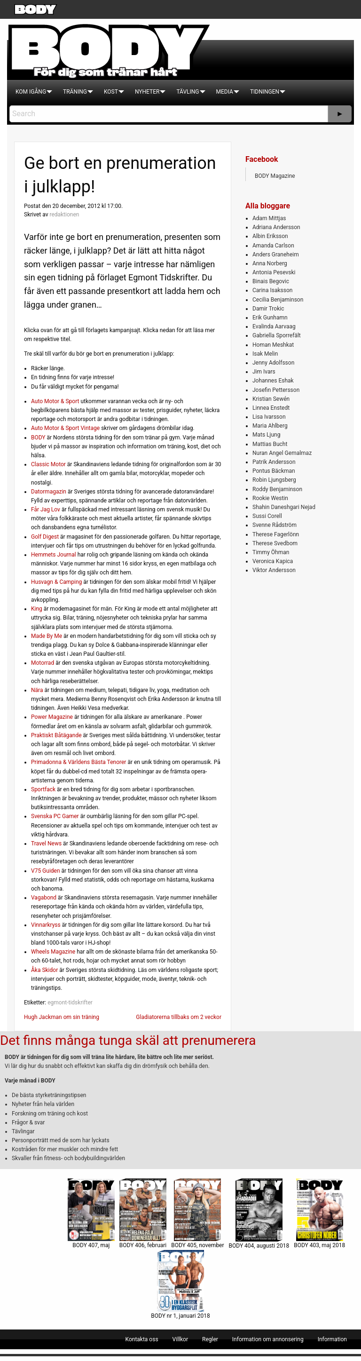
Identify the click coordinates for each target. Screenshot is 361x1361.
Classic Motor (48, 464)
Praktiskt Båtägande (56, 735)
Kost (111, 91)
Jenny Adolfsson (273, 362)
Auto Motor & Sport (55, 401)
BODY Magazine (275, 176)
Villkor (180, 1339)
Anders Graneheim (275, 254)
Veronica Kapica (272, 561)
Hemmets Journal (53, 554)
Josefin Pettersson (275, 390)
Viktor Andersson (274, 570)
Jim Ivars (263, 371)
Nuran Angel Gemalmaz (282, 453)
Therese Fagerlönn (275, 534)
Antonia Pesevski (274, 272)
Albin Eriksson (270, 236)
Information (332, 1339)
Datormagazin (48, 491)
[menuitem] (31, 91)
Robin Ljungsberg (274, 480)
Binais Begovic (270, 281)
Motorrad (42, 663)
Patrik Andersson (274, 462)
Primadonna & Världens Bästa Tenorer (78, 762)
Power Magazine (52, 717)
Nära (37, 690)
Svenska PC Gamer (55, 816)
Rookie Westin (270, 498)
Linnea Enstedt (271, 408)
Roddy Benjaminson (277, 489)
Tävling (187, 91)
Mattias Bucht (269, 444)
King (36, 608)
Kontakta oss (142, 1339)
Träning (75, 91)
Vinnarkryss (46, 925)
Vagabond (43, 897)
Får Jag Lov (45, 509)
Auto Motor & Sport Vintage (65, 428)
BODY (38, 437)
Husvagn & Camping (56, 582)
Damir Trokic (268, 308)
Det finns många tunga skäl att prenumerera (128, 1040)
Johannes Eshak (273, 380)
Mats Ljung (266, 434)
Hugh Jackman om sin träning (61, 1017)
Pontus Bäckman (273, 471)
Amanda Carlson (273, 245)
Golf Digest (45, 536)
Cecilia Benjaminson (277, 299)
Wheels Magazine (53, 951)
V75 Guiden (45, 871)
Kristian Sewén (271, 399)
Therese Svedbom (275, 543)
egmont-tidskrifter (70, 1002)
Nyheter (147, 91)
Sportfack (43, 789)
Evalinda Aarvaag (274, 326)
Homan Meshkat (273, 345)
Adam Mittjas (269, 218)
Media (224, 91)
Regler (210, 1339)
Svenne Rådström (274, 525)
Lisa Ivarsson (269, 417)
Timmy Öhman (270, 552)
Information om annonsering (268, 1339)
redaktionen (64, 214)
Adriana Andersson (276, 227)
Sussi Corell (267, 516)
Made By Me (46, 636)
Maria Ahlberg (270, 425)
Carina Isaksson (272, 290)
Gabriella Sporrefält (276, 335)
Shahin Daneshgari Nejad (283, 507)
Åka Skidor (44, 970)
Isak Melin (265, 353)
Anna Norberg (269, 263)
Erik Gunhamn (270, 317)
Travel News (46, 843)
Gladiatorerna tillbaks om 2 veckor (178, 1017)
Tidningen (264, 91)
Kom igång (31, 91)
